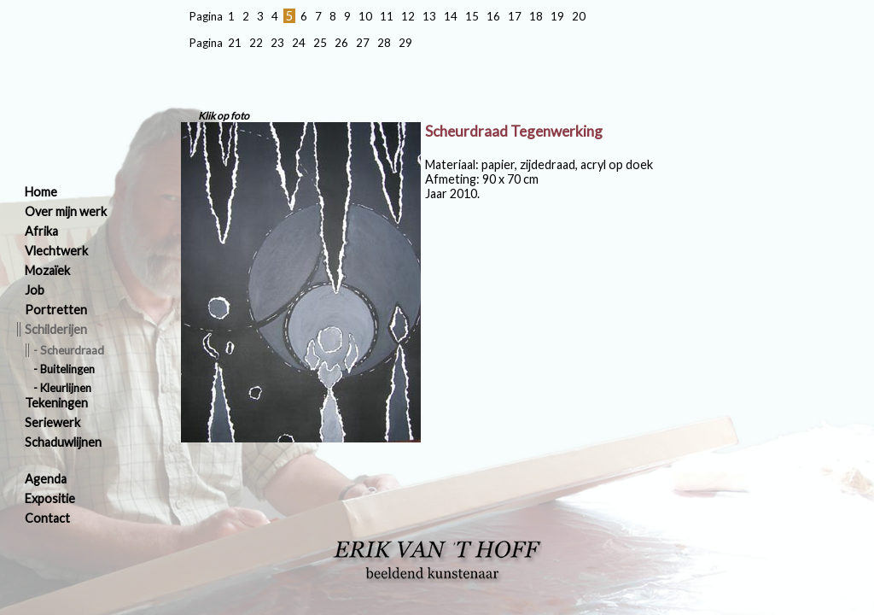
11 (386, 16)
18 (536, 16)
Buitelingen (67, 369)
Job (34, 290)
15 (472, 16)
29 (405, 43)
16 (493, 16)
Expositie (50, 498)
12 (408, 16)
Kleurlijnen (65, 388)
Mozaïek (47, 270)
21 (235, 43)
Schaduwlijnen (63, 442)
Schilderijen (56, 329)
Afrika (41, 231)
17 (514, 16)
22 (256, 43)
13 (429, 16)
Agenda (46, 479)
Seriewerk (52, 422)
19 (557, 16)
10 (365, 16)
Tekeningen (56, 402)
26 (341, 43)
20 (579, 16)
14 (450, 16)
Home (41, 191)
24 (299, 43)
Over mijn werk (66, 211)
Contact (47, 518)
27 (363, 43)
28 (384, 43)
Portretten (56, 309)
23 (277, 43)
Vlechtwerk (56, 250)
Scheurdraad (72, 350)
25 (320, 43)
